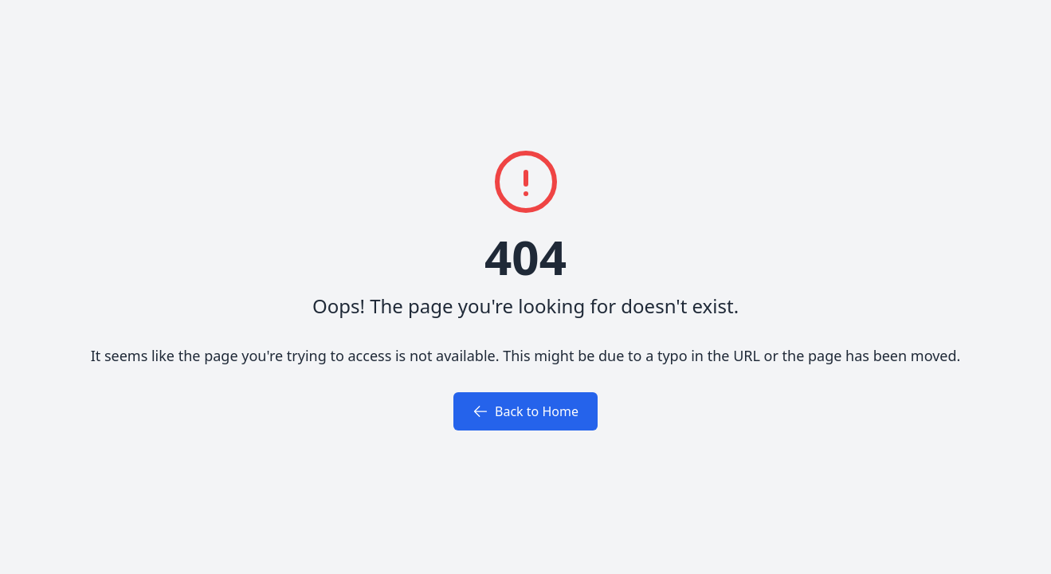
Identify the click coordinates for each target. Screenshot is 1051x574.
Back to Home (525, 411)
